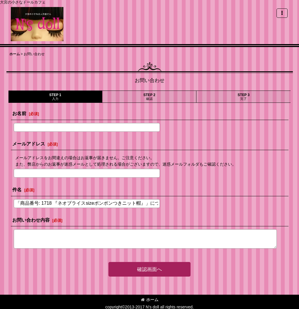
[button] (282, 13)
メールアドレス (28, 143)
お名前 (19, 113)
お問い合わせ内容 (31, 220)
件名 (17, 189)
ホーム (149, 299)
